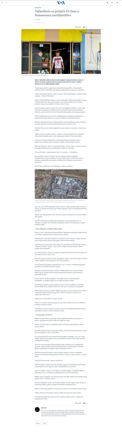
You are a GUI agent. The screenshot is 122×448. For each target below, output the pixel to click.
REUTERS (37, 19)
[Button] (78, 27)
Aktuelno (38, 8)
